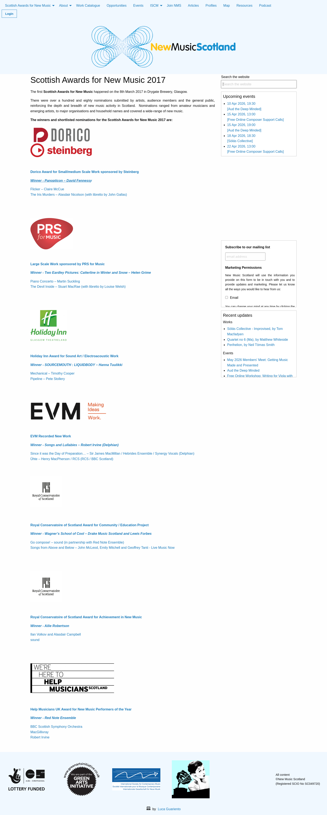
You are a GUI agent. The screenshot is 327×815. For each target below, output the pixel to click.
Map (226, 5)
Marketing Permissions (243, 267)
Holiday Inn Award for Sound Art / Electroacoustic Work (74, 356)
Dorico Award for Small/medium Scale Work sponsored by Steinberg (84, 172)
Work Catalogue (88, 5)
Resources (244, 5)
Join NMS (174, 5)
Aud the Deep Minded (243, 370)
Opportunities (117, 5)
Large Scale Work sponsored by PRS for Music (67, 264)
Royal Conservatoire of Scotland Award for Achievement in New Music (86, 617)
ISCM (154, 5)
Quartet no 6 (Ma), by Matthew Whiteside (257, 339)
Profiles (211, 5)
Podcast (265, 5)
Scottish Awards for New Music (28, 5)
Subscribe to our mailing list (247, 247)
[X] (248, 779)
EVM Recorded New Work (50, 436)
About (63, 5)
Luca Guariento (169, 809)
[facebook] (242, 779)
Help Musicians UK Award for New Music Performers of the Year (81, 709)
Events (138, 5)
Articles (193, 5)
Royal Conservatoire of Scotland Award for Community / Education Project (89, 525)
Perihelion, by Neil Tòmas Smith (250, 345)
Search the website (259, 81)
